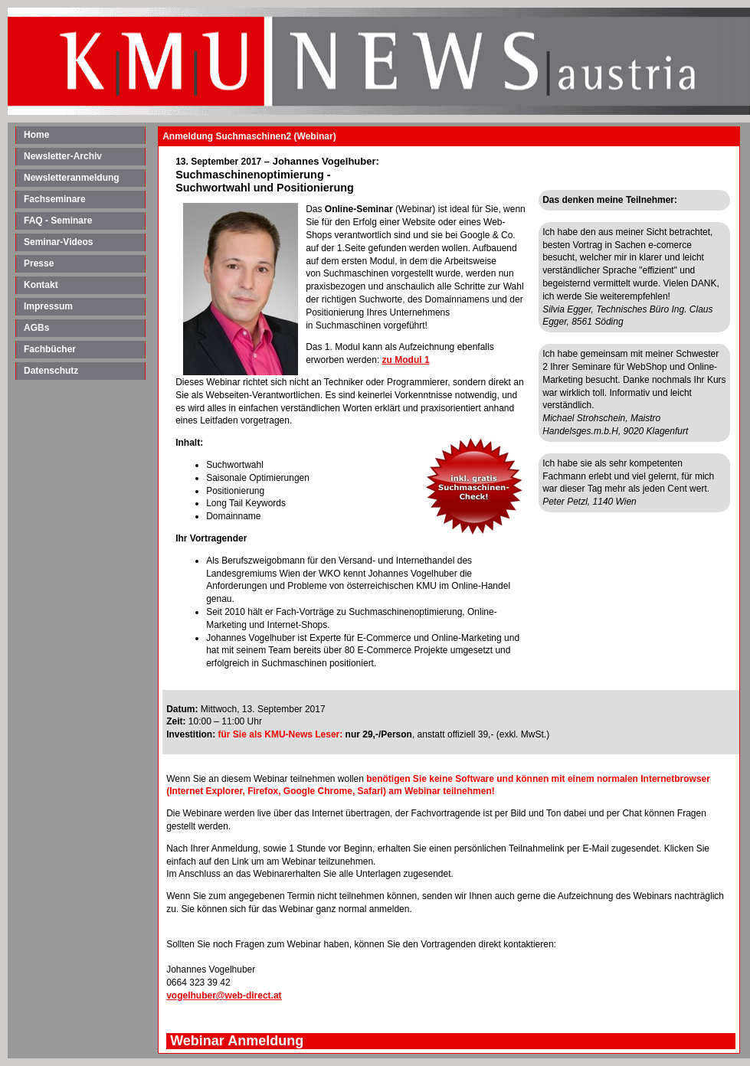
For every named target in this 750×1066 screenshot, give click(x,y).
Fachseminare (55, 199)
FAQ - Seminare (58, 220)
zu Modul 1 (406, 360)
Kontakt (41, 285)
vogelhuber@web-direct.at (223, 995)
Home (36, 134)
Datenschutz (51, 370)
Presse (39, 263)
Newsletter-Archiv (63, 156)
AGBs (36, 327)
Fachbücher (50, 349)
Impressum (48, 306)
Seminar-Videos (58, 242)
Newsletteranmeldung (72, 177)
